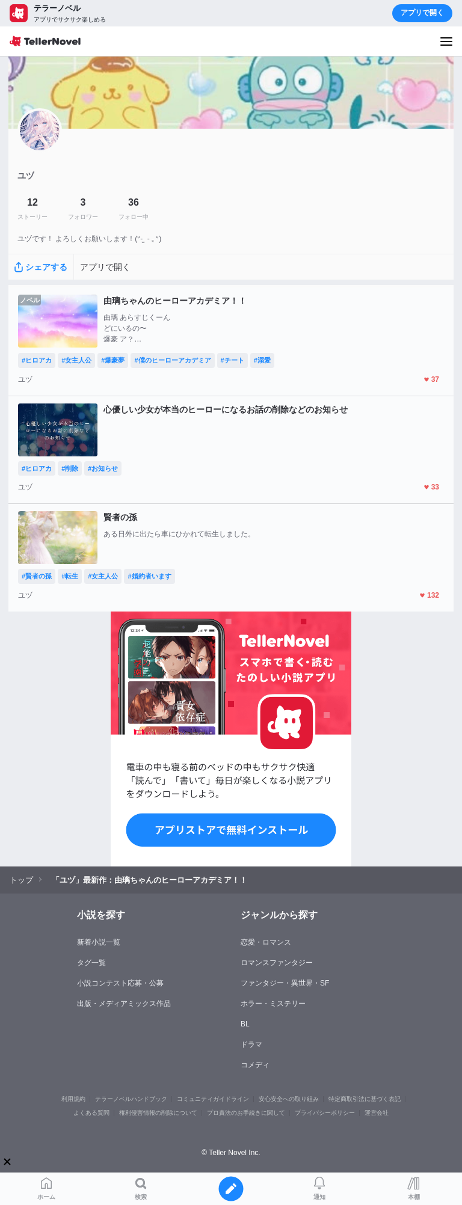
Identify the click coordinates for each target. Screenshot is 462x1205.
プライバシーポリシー (325, 1112)
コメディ (255, 1065)
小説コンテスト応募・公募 (120, 983)
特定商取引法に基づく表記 (364, 1099)
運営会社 (377, 1112)
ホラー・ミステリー (273, 1003)
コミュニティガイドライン (213, 1099)
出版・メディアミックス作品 (124, 1003)
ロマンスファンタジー (277, 962)
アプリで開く (422, 12)
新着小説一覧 (98, 942)
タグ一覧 (91, 962)
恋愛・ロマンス (266, 942)
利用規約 (73, 1099)
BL (245, 1024)
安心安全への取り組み (289, 1099)
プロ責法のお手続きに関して (246, 1112)
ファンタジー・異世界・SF (285, 983)
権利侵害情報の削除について (158, 1112)
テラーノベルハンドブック (131, 1099)
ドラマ (251, 1044)
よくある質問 (91, 1112)
